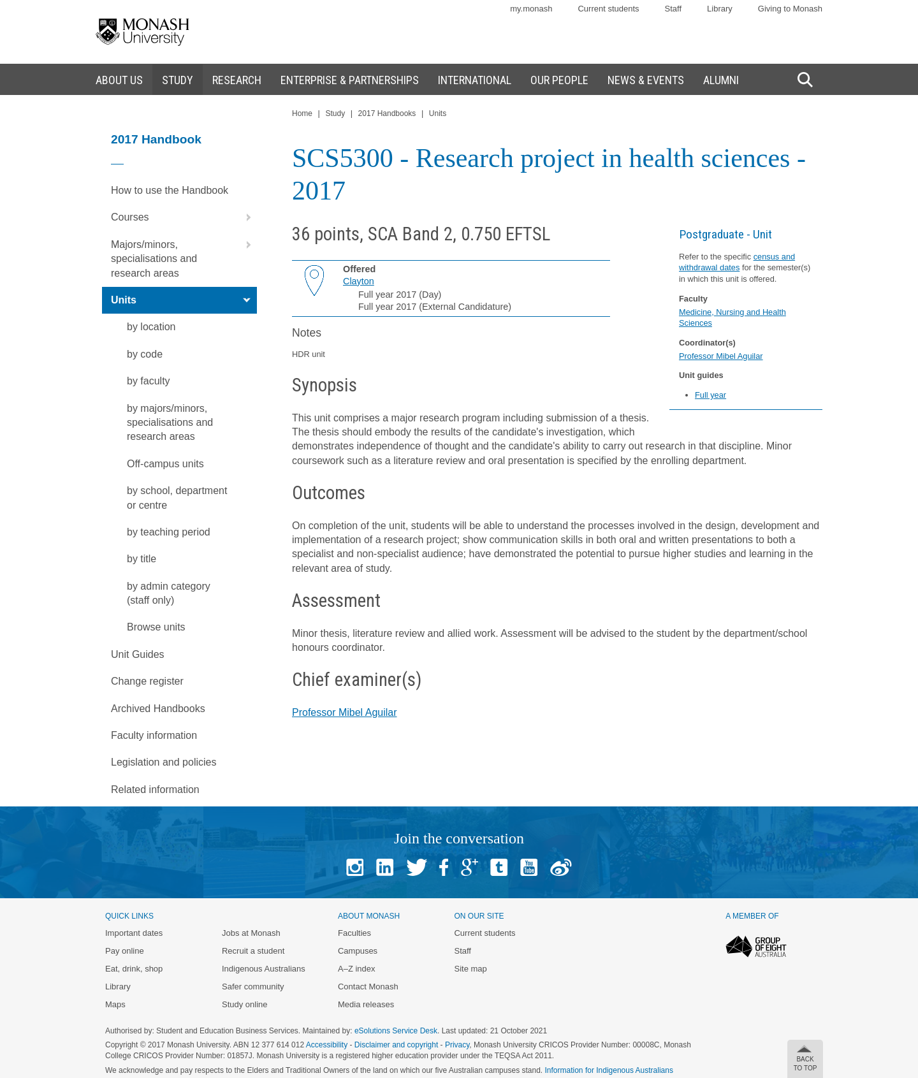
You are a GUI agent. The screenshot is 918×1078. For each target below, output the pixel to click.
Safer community (253, 986)
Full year (710, 395)
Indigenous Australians (263, 968)
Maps (115, 1004)
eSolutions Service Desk (395, 1030)
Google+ (469, 867)
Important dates (134, 933)
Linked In (384, 867)
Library (719, 8)
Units (184, 300)
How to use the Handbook (169, 190)
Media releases (366, 1004)
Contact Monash (368, 986)
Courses (184, 217)
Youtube (528, 867)
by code (145, 354)
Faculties (354, 933)
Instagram (354, 867)
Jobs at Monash (251, 933)
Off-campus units (165, 463)
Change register (147, 681)
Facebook (443, 867)
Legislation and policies (163, 762)
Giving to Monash (790, 8)
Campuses (357, 951)
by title (141, 558)
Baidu (561, 867)
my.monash (531, 8)
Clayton (358, 281)
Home (302, 113)
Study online (245, 1004)
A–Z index (356, 968)
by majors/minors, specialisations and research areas (170, 422)
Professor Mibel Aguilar (721, 356)
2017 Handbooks (387, 113)
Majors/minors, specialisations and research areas (184, 255)
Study (335, 113)
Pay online (124, 951)
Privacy (457, 1044)
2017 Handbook (156, 139)
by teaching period (168, 532)
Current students (608, 8)
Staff (673, 8)
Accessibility (326, 1044)
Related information (155, 789)
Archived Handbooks (158, 708)
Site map (470, 968)
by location (151, 326)
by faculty (148, 380)
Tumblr (498, 867)
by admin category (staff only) (168, 593)
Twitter (416, 867)
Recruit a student (253, 951)
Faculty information (154, 735)
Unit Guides (137, 654)
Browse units (156, 627)
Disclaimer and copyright (396, 1044)
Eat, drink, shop (134, 968)
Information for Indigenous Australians (609, 1070)
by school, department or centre (177, 497)
